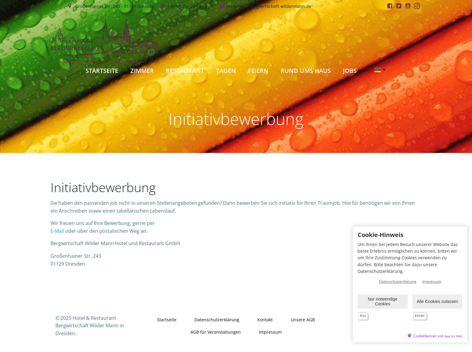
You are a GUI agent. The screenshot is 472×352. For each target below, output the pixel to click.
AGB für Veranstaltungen (216, 332)
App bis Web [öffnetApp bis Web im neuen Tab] (453, 336)
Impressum (270, 332)
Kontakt (265, 319)
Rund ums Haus (306, 71)
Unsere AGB (303, 319)
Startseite (101, 71)
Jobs (352, 71)
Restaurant (185, 71)
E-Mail (57, 231)
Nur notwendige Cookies (382, 301)
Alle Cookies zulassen (437, 301)
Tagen (226, 71)
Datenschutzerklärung (216, 319)
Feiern (258, 71)
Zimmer (142, 71)
